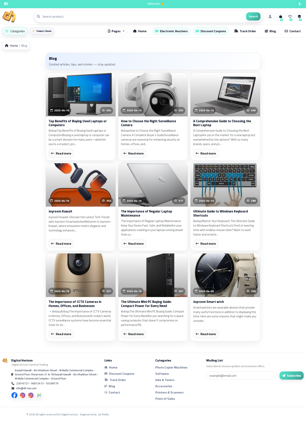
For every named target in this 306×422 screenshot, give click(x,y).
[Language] (6, 3)
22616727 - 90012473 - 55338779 (37, 383)
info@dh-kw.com (26, 388)
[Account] (270, 16)
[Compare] (299, 16)
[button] (116, 31)
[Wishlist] (290, 16)
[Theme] (300, 3)
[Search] (143, 16)
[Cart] (280, 16)
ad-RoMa (103, 414)
